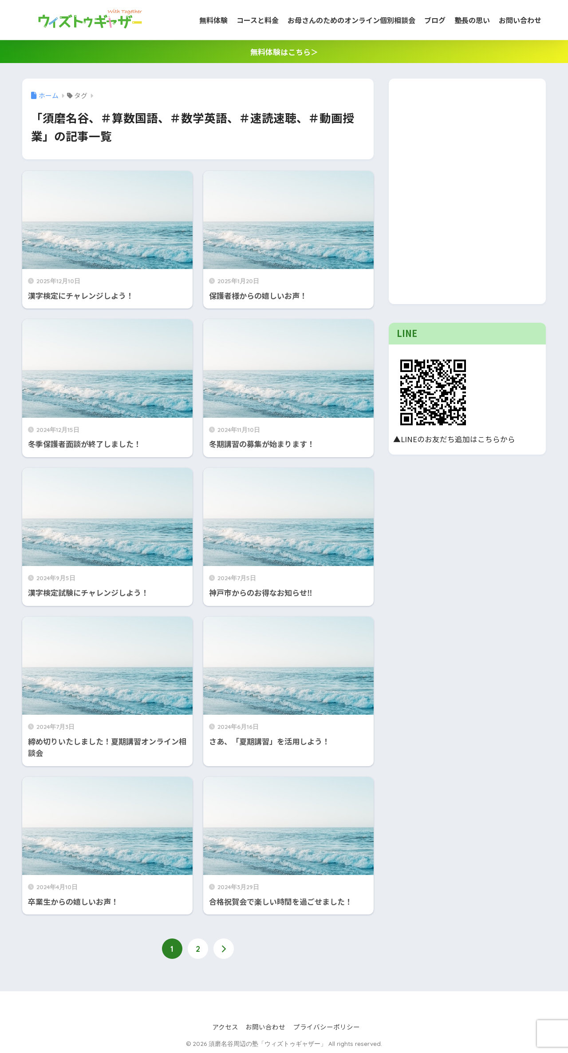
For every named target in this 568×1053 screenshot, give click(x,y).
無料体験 (213, 20)
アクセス (225, 1027)
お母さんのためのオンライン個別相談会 (351, 20)
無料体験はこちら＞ (284, 51)
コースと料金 (258, 20)
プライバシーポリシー (326, 1027)
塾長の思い (472, 20)
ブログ (435, 20)
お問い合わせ (520, 20)
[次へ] (223, 949)
